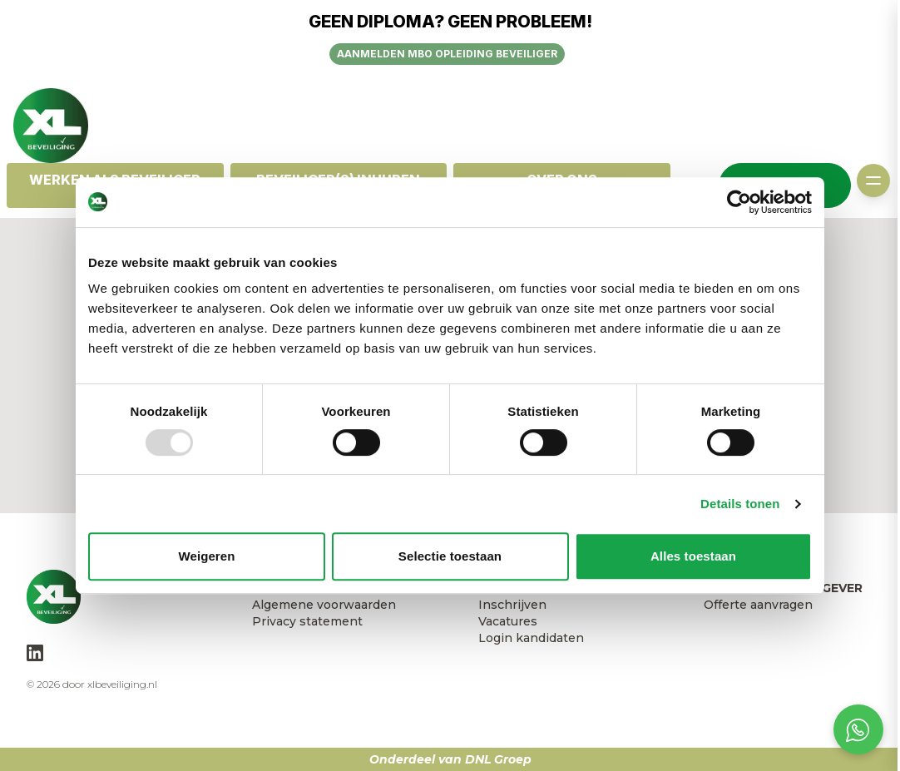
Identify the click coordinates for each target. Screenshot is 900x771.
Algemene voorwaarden (324, 604)
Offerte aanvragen (758, 604)
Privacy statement (307, 621)
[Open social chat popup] (858, 729)
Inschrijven (512, 604)
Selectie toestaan (450, 556)
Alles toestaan (693, 556)
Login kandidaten (531, 637)
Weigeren (206, 556)
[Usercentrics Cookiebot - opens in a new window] (739, 202)
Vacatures (507, 621)
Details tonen (739, 504)
